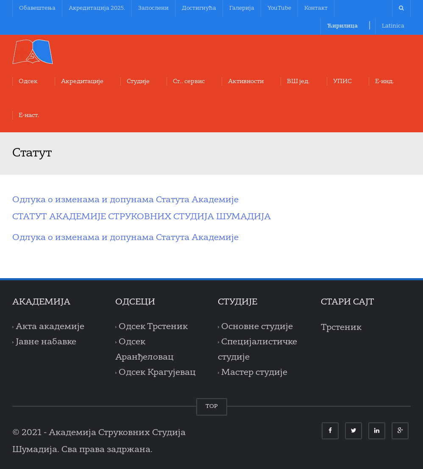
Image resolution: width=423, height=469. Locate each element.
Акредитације (82, 81)
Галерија (241, 8)
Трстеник (341, 328)
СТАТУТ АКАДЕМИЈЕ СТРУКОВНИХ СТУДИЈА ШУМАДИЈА (141, 217)
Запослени (153, 8)
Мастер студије (254, 372)
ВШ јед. (298, 81)
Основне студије (257, 327)
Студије (138, 81)
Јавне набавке (46, 342)
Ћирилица (342, 26)
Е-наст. (29, 115)
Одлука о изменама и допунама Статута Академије (125, 200)
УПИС (342, 81)
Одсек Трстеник (153, 327)
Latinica (393, 26)
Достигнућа (199, 8)
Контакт (316, 8)
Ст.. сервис (189, 81)
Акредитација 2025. (97, 8)
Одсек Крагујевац (157, 372)
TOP (212, 406)
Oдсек (28, 81)
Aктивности (246, 81)
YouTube (279, 8)
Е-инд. (384, 81)
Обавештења (37, 8)
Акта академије (50, 327)
